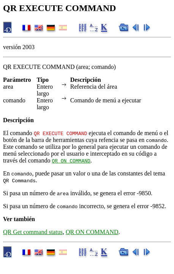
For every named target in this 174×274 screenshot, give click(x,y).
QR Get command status (33, 232)
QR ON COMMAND (71, 160)
